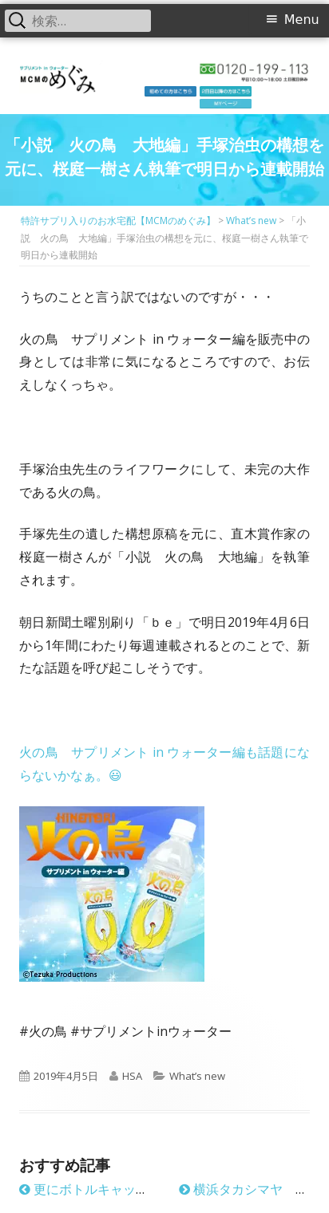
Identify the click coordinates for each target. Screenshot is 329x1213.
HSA (132, 1076)
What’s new (197, 1076)
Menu (301, 19)
